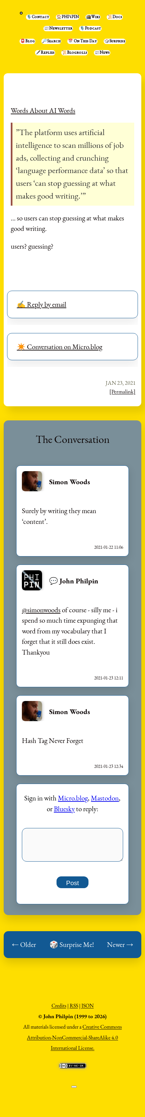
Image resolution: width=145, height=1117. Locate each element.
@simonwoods (41, 609)
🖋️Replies (45, 53)
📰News (102, 53)
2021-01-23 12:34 (108, 766)
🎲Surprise (114, 41)
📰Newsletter (58, 29)
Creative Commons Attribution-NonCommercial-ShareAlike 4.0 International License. (74, 1041)
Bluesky (64, 808)
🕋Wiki (93, 17)
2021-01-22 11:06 (108, 547)
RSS (74, 1009)
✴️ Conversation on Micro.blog (59, 346)
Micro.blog (73, 797)
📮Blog (27, 41)
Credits (58, 1009)
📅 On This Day (82, 41)
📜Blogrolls (74, 53)
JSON (87, 1009)
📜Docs (114, 17)
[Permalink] (122, 391)
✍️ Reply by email (41, 304)
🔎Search (51, 41)
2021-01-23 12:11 (108, 678)
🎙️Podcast (90, 29)
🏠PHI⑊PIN (68, 17)
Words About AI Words (43, 110)
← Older (24, 948)
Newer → (120, 948)
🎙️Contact (38, 17)
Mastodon (105, 797)
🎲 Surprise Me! (71, 948)
